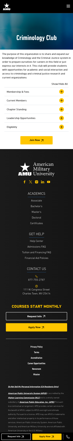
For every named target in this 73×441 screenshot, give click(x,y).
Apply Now (44, 436)
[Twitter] (30, 181)
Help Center (36, 241)
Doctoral (36, 217)
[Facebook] (24, 181)
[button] (68, 6)
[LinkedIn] (42, 181)
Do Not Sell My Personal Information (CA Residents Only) (33, 386)
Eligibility (35, 127)
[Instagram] (36, 181)
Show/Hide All (59, 83)
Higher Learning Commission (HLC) (24, 397)
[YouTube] (48, 181)
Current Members (35, 100)
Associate (36, 200)
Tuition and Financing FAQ (36, 252)
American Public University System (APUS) (27, 393)
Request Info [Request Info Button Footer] (34, 316)
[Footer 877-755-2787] (36, 280)
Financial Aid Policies (36, 258)
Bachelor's (36, 206)
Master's (36, 212)
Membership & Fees (35, 91)
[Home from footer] (36, 169)
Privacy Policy (36, 346)
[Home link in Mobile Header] (6, 6)
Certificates (36, 223)
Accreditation (36, 357)
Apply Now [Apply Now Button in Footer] (34, 327)
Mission (36, 374)
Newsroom (36, 368)
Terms (36, 352)
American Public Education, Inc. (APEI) (36, 402)
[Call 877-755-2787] (68, 437)
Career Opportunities (36, 363)
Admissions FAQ (36, 247)
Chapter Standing (35, 109)
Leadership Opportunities (35, 118)
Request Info (14, 436)
